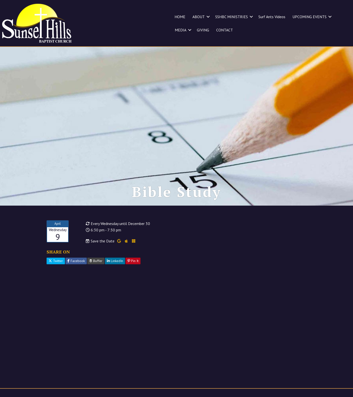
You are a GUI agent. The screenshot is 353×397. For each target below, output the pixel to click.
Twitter (56, 261)
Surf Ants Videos (271, 16)
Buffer (95, 261)
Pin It (133, 261)
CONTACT (224, 29)
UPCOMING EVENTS (309, 16)
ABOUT (198, 16)
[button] (208, 16)
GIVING (203, 29)
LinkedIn (115, 261)
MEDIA (180, 29)
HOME (180, 16)
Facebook (76, 261)
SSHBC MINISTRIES (231, 16)
